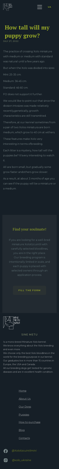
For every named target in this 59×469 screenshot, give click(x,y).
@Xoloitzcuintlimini (24, 450)
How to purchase (29, 422)
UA (49, 7)
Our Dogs (25, 406)
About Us (25, 398)
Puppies (24, 414)
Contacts (24, 438)
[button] (39, 7)
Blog (22, 430)
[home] (7, 7)
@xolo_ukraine (21, 460)
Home (22, 390)
